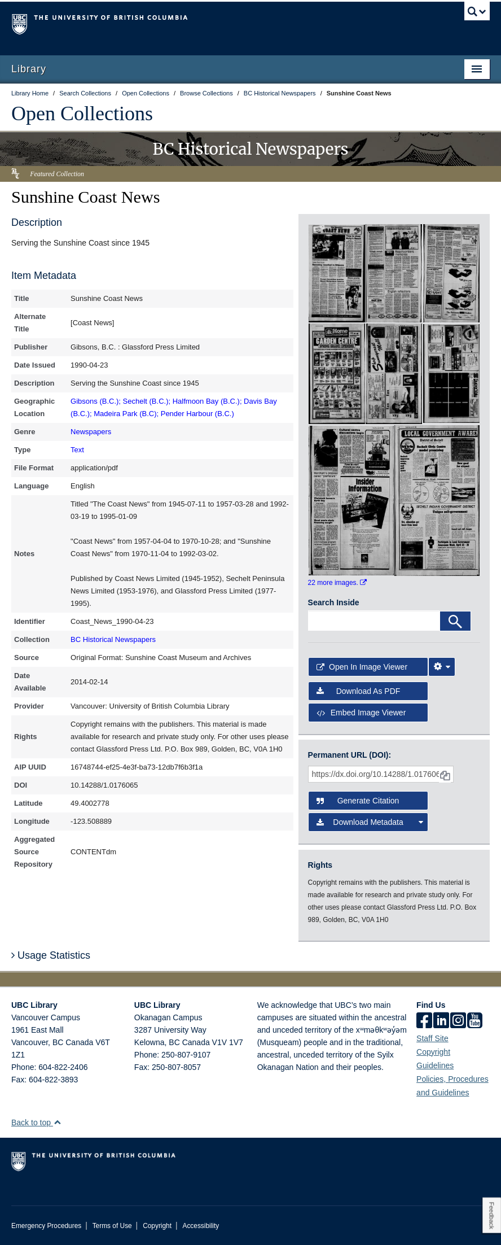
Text (77, 449)
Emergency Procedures (46, 1226)
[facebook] (424, 1021)
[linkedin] (441, 1021)
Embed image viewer (361, 712)
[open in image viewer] (337, 272)
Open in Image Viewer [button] (362, 666)
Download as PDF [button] (359, 691)
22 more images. (337, 583)
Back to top (36, 1122)
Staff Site (432, 1038)
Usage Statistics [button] (50, 955)
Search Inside (333, 602)
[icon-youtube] (474, 1021)
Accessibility (200, 1226)
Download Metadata (370, 822)
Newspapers (91, 431)
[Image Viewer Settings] (441, 666)
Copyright (157, 1226)
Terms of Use (112, 1226)
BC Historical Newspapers (113, 639)
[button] (57, 1122)
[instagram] (458, 1021)
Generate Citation (358, 800)
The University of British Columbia (214, 23)
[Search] (455, 621)
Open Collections (82, 113)
